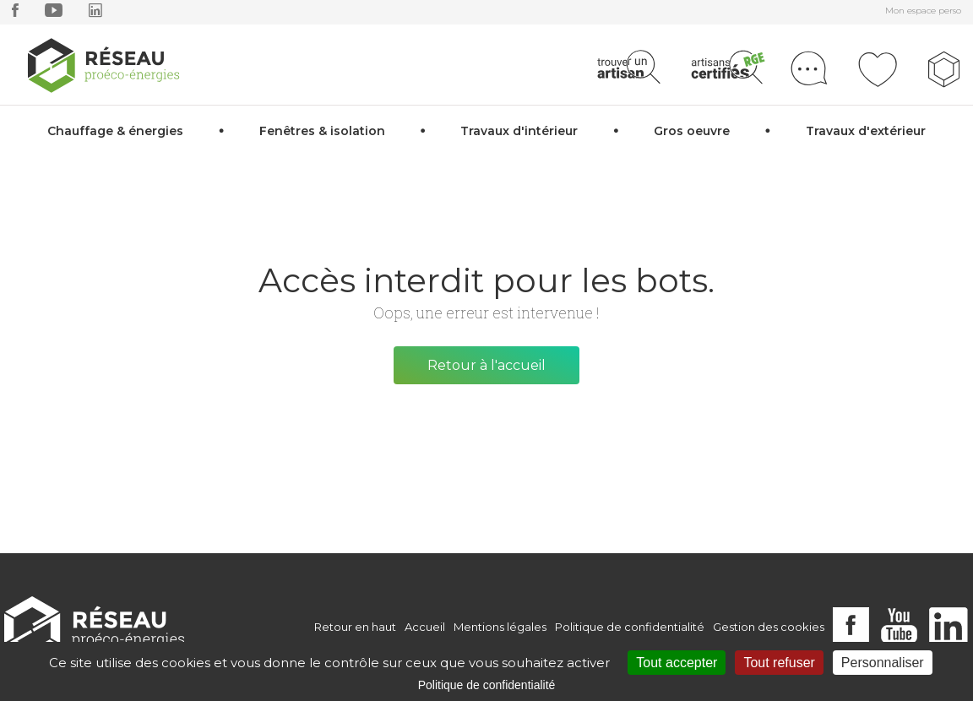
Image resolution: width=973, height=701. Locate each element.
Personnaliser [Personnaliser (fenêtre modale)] (882, 662)
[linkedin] (95, 13)
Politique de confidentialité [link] (487, 685)
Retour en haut (355, 626)
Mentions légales (500, 626)
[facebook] (15, 13)
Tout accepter (676, 662)
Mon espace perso (923, 10)
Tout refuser (778, 662)
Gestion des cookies (768, 626)
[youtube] (53, 13)
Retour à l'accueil (486, 365)
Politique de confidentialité (629, 626)
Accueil (425, 626)
